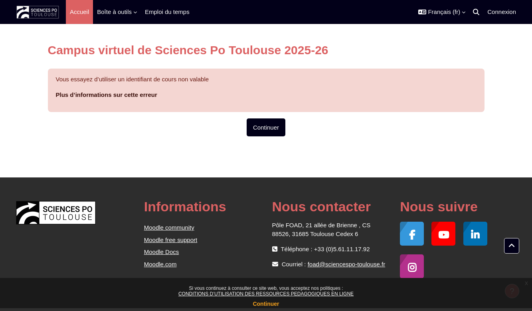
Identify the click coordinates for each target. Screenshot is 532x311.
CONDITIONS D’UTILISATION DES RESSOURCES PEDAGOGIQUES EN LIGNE (266, 294)
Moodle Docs (161, 251)
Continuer (266, 304)
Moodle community (169, 227)
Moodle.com (160, 264)
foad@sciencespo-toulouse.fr (347, 264)
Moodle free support (170, 239)
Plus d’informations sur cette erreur (106, 94)
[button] (441, 12)
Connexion (501, 11)
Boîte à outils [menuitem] (114, 11)
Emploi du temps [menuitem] (167, 11)
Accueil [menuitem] (79, 11)
